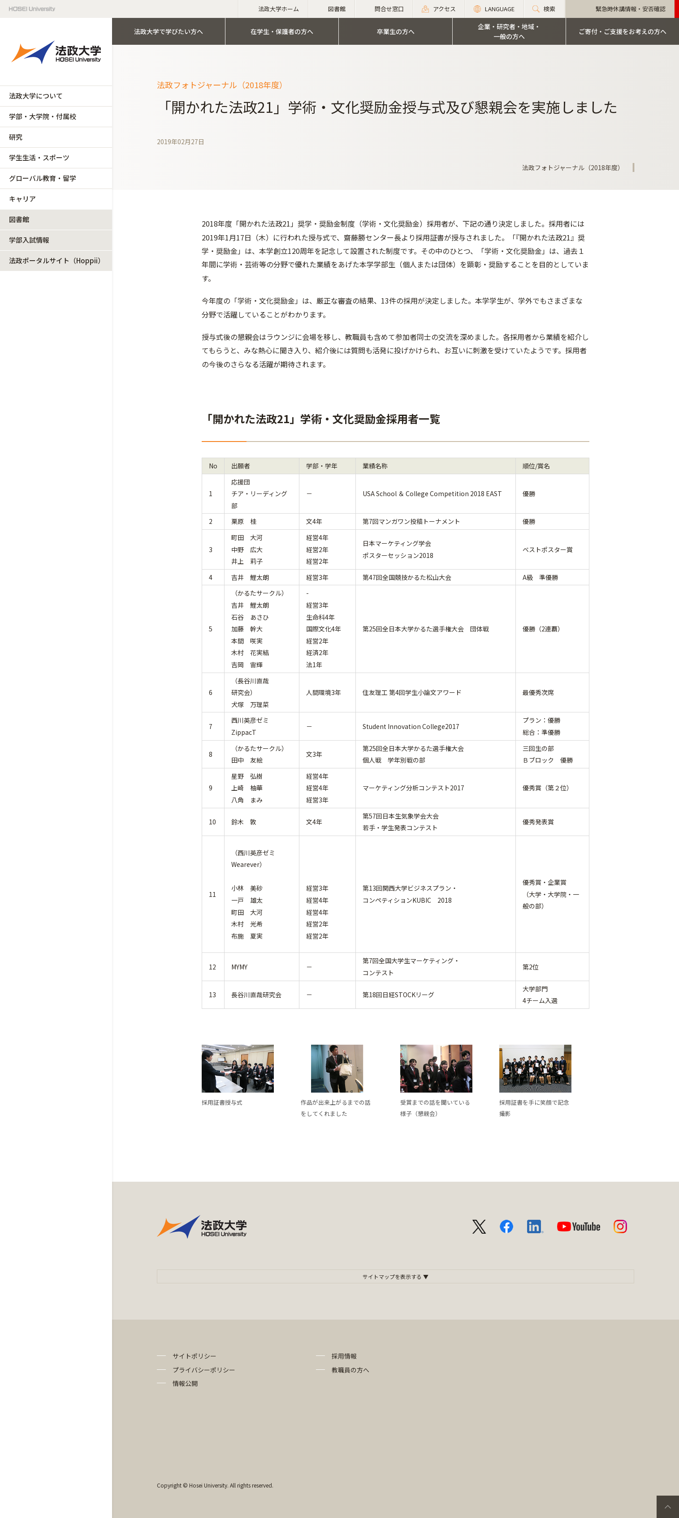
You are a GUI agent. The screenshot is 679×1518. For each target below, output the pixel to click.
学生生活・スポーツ (39, 157)
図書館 (19, 219)
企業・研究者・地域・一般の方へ (509, 31)
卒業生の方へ (396, 31)
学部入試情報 (29, 239)
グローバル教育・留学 (42, 178)
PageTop (668, 1507)
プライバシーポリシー (204, 1369)
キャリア (22, 198)
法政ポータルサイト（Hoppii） (56, 260)
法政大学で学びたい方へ (168, 31)
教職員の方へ (350, 1369)
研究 (15, 137)
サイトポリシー (194, 1355)
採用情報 (344, 1355)
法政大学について (36, 95)
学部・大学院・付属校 (42, 116)
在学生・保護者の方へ (282, 31)
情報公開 (185, 1383)
